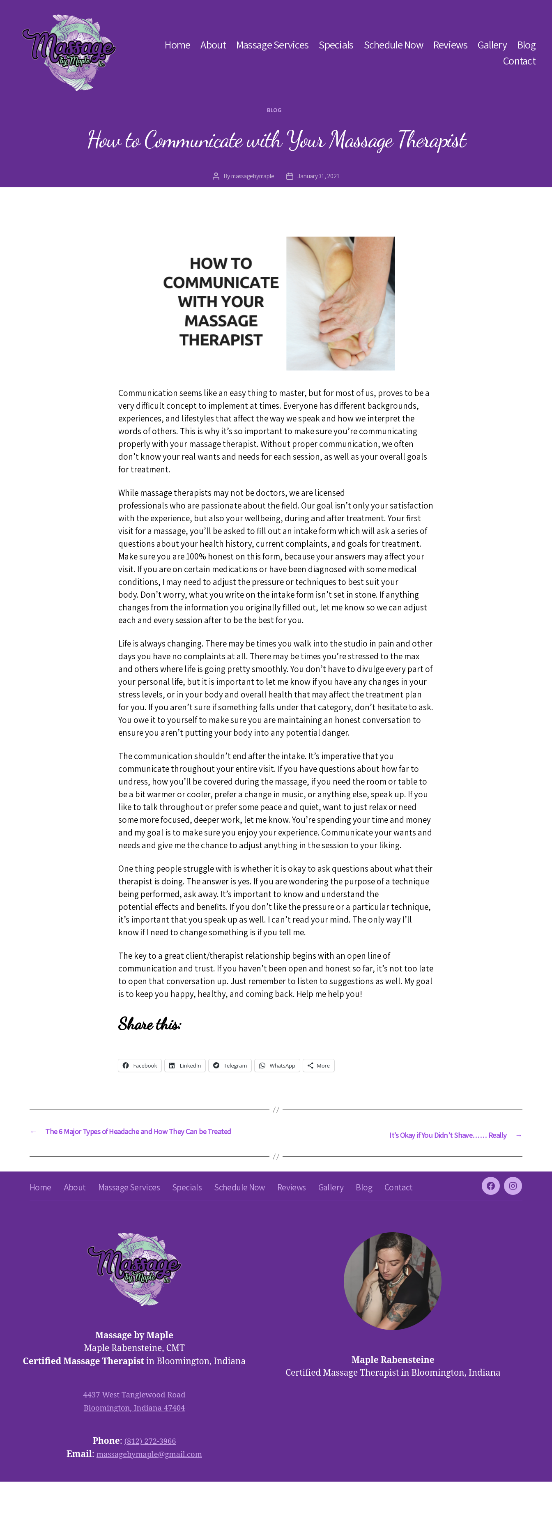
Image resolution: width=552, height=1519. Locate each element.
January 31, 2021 (321, 178)
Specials (336, 44)
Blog (526, 44)
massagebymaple (252, 178)
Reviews (450, 44)
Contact (519, 60)
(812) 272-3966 (150, 1478)
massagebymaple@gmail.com (149, 1491)
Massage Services (272, 44)
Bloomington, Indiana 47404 (134, 1444)
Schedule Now (393, 44)
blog (276, 112)
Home (177, 44)
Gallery (492, 44)
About (212, 44)
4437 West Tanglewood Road (134, 1432)
